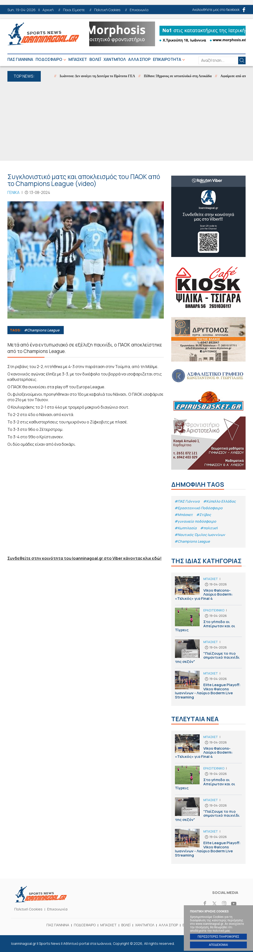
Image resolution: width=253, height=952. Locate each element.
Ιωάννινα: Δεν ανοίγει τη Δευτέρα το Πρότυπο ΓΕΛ (102, 76)
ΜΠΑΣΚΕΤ (77, 59)
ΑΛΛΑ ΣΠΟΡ (139, 59)
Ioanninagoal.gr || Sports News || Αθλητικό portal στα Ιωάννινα (43, 34)
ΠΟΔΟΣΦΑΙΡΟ (49, 59)
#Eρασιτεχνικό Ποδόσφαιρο (198, 508)
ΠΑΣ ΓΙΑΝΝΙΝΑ (20, 59)
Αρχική (48, 10)
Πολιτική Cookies (107, 10)
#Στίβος (203, 514)
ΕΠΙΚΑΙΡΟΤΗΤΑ (167, 59)
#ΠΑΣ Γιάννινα (187, 501)
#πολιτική (209, 528)
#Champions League (41, 330)
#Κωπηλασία (185, 528)
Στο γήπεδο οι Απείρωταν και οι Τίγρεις (208, 622)
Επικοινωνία (139, 10)
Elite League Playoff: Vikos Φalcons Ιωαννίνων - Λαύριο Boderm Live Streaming (208, 686)
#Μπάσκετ (183, 514)
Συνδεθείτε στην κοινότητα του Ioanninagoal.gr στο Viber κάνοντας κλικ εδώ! (84, 558)
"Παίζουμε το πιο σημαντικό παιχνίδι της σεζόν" (208, 653)
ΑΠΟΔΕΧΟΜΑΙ (218, 945)
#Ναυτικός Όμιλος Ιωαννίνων (199, 534)
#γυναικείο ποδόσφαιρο (195, 521)
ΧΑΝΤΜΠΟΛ (115, 59)
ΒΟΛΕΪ (95, 59)
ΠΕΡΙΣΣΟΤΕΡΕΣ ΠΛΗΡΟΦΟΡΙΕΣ (218, 936)
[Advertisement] (126, 121)
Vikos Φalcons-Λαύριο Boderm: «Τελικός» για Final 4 (208, 590)
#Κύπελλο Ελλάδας (219, 501)
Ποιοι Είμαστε (74, 10)
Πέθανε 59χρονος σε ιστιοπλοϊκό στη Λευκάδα (182, 76)
